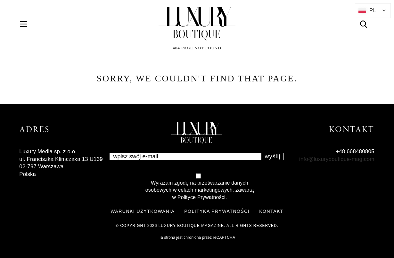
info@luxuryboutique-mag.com (336, 159)
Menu (27, 24)
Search (367, 24)
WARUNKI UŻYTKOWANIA (143, 211)
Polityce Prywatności (201, 197)
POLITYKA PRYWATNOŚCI (217, 211)
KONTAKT (271, 211)
